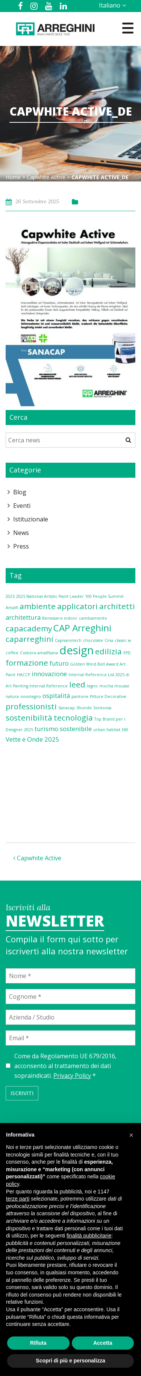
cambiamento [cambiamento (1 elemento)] (93, 618)
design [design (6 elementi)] (76, 650)
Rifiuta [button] (38, 1343)
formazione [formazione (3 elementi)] (27, 662)
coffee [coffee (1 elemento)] (12, 652)
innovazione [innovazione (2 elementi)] (49, 673)
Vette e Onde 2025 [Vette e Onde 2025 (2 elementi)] (32, 739)
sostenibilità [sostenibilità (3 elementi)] (29, 717)
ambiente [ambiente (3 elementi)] (38, 606)
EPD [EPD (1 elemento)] (127, 652)
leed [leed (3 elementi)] (77, 684)
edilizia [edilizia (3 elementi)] (108, 651)
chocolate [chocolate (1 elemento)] (93, 640)
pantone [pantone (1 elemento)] (79, 696)
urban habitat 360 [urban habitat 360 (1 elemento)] (110, 729)
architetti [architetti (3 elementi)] (117, 606)
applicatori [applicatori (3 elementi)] (77, 606)
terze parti (17, 1199)
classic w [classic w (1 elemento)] (123, 640)
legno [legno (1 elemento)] (92, 686)
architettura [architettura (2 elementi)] (23, 617)
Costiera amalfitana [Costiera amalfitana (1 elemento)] (39, 652)
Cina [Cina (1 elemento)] (109, 640)
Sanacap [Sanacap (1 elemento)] (66, 707)
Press (21, 546)
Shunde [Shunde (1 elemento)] (84, 707)
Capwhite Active (46, 177)
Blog (19, 492)
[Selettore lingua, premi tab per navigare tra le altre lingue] (111, 5)
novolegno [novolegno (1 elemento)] (30, 696)
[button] (131, 1135)
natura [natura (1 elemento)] (12, 696)
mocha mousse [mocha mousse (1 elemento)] (114, 686)
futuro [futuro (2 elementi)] (59, 663)
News (21, 533)
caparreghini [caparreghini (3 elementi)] (29, 639)
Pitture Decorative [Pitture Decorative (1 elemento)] (108, 696)
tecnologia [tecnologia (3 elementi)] (73, 717)
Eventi (21, 505)
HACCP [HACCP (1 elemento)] (23, 674)
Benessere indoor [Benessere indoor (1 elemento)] (59, 618)
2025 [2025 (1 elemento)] (10, 596)
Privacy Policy (72, 1075)
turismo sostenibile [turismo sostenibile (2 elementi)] (63, 728)
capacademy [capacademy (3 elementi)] (29, 628)
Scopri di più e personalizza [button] (70, 1361)
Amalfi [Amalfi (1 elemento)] (12, 607)
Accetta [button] (102, 1343)
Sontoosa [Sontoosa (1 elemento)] (102, 707)
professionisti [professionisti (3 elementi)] (31, 706)
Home (13, 177)
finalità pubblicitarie (89, 1236)
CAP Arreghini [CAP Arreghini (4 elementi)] (82, 628)
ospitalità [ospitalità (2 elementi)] (56, 695)
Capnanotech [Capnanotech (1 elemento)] (68, 640)
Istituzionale (30, 519)
